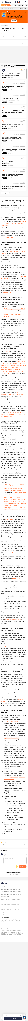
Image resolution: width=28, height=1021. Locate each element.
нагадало (7, 351)
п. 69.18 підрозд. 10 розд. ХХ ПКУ (14, 485)
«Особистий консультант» (13, 619)
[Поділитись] (14, 36)
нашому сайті (7, 292)
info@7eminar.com (5, 914)
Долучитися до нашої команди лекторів (10, 889)
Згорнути (5, 193)
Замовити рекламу (5, 896)
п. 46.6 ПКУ (9, 553)
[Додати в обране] (24, 36)
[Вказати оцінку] (20, 71)
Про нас (3, 886)
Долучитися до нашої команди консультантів (11, 894)
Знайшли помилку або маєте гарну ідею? (11, 899)
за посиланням (8, 237)
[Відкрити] (14, 20)
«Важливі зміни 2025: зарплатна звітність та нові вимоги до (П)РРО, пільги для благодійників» (13, 414)
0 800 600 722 (10, 904)
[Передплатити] (6, 5)
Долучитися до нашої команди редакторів (11, 891)
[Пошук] (15, 2)
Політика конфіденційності (7, 928)
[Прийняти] (14, 1018)
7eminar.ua (19, 934)
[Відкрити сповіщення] (22, 2)
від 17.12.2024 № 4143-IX (11, 721)
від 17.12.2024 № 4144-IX (11, 738)
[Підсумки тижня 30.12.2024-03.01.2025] (8, 8)
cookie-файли (19, 1015)
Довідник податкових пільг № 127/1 (14, 309)
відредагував (9, 519)
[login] (25, 2)
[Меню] (2, 2)
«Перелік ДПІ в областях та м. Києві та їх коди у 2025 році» (13, 223)
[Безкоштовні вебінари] (17, 5)
